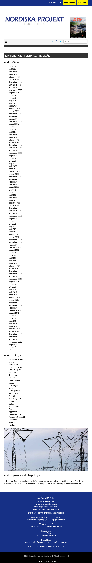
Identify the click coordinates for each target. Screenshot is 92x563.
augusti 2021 (14, 219)
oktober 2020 (14, 245)
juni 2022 (12, 192)
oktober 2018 (14, 308)
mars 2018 (13, 326)
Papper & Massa (15, 394)
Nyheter (12, 388)
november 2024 (15, 116)
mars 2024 (13, 137)
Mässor (12, 383)
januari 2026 (14, 80)
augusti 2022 (14, 187)
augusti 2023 (14, 156)
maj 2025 (12, 101)
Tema (11, 409)
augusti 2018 (14, 313)
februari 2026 (14, 77)
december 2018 (15, 303)
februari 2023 (14, 171)
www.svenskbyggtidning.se (46, 504)
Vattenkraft (13, 422)
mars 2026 (13, 74)
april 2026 (13, 72)
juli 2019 (12, 284)
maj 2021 (12, 227)
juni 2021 (12, 224)
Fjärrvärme (13, 365)
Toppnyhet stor (15, 414)
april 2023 (13, 166)
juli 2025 (12, 95)
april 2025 (13, 103)
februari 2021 (14, 235)
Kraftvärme (13, 375)
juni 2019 (12, 287)
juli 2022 (12, 190)
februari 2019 (14, 297)
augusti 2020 (14, 250)
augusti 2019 (14, 282)
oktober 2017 (14, 339)
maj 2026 (12, 69)
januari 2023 (14, 174)
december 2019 (15, 271)
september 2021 (15, 216)
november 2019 (15, 274)
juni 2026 (12, 67)
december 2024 (15, 114)
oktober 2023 (14, 151)
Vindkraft (12, 425)
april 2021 (13, 229)
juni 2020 (12, 255)
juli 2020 (12, 253)
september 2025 (15, 90)
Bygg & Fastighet (16, 359)
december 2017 (15, 334)
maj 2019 (12, 290)
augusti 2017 (14, 345)
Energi (11, 362)
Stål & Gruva (14, 407)
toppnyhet (13, 412)
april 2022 (13, 198)
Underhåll (13, 420)
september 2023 (15, 153)
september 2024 (15, 122)
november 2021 (15, 211)
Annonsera (82, 2)
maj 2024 (12, 132)
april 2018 (13, 324)
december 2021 (15, 208)
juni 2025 (12, 98)
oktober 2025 (14, 88)
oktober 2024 (14, 119)
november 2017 (15, 337)
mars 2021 (13, 232)
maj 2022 (12, 195)
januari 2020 (14, 269)
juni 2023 (12, 161)
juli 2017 (12, 347)
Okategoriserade (15, 391)
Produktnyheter (15, 399)
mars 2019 (13, 295)
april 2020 (13, 261)
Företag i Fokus (15, 367)
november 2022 (15, 179)
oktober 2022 (14, 182)
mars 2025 (13, 106)
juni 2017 (12, 350)
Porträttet (12, 396)
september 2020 (15, 248)
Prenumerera (69, 2)
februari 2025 (14, 109)
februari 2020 (14, 266)
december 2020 (15, 240)
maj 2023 (12, 164)
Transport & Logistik (17, 417)
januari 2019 (14, 300)
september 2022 (15, 185)
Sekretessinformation (47, 562)
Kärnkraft (12, 373)
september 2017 (15, 342)
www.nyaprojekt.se (46, 501)
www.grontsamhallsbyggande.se (46, 509)
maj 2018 (12, 321)
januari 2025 (14, 111)
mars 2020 (13, 263)
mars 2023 (13, 169)
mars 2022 (13, 200)
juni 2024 (12, 130)
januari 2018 (14, 332)
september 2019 (15, 279)
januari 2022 (14, 206)
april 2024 (13, 135)
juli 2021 (12, 221)
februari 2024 (14, 140)
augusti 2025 (14, 93)
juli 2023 (12, 158)
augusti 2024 (14, 124)
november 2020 (15, 242)
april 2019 (13, 292)
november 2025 (15, 85)
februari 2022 (14, 203)
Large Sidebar (14, 380)
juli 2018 (12, 316)
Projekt (11, 401)
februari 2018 (14, 329)
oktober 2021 (14, 213)
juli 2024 (12, 127)
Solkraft (12, 404)
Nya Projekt (13, 386)
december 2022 (15, 177)
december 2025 (15, 82)
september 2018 (15, 311)
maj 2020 (12, 258)
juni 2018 (12, 318)
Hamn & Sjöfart (15, 370)
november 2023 (15, 148)
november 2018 (15, 305)
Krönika (12, 378)
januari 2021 (14, 237)
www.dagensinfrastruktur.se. (46, 507)
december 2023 (15, 145)
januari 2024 (14, 143)
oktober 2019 (14, 276)
